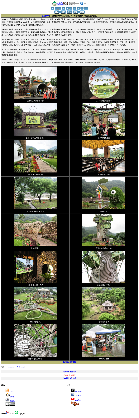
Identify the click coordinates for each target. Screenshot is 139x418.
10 (86, 8)
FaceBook (76, 396)
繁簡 (10, 397)
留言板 (10, 401)
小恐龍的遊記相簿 (69, 362)
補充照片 (45, 16)
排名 (76, 12)
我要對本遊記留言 (69, 372)
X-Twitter (20, 367)
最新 (57, 12)
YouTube (76, 400)
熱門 (63, 12)
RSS (9, 391)
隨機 (82, 12)
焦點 (69, 12)
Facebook (10, 367)
